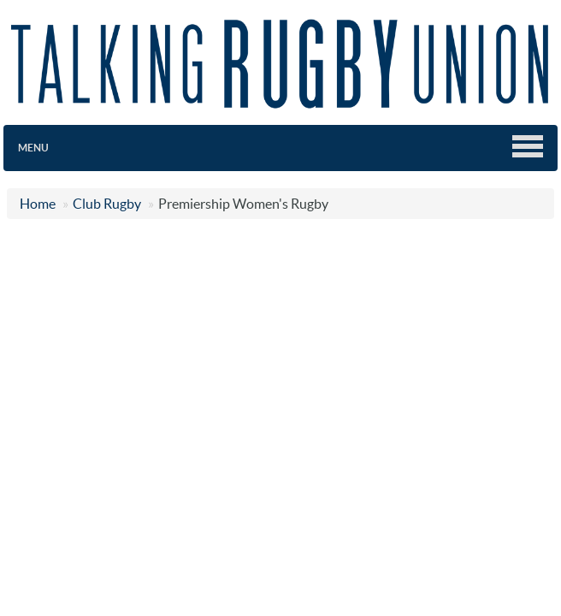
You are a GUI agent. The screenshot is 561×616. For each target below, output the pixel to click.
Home (38, 203)
